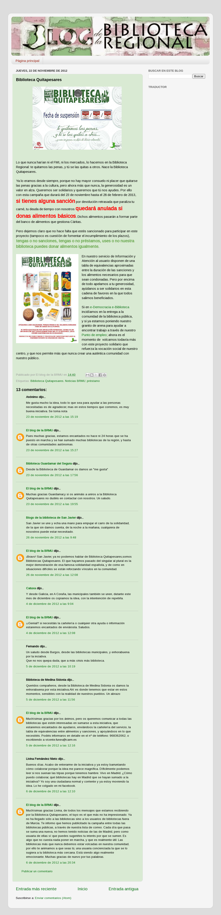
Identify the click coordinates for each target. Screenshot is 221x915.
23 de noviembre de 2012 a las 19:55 (52, 504)
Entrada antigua (123, 888)
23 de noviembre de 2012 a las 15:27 (52, 450)
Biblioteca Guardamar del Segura (49, 463)
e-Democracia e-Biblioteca (109, 307)
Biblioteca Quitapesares (47, 381)
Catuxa (31, 588)
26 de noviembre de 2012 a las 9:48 (51, 537)
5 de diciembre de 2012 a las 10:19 (50, 666)
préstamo (93, 381)
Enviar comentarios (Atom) (53, 898)
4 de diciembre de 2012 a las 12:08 (50, 633)
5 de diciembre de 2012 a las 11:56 (50, 699)
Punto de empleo (94, 335)
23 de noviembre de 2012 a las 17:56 (52, 475)
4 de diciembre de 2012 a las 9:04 (50, 603)
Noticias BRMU (75, 381)
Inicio (83, 888)
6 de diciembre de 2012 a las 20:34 (50, 862)
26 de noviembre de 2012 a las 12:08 (52, 575)
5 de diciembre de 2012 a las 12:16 (50, 745)
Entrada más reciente (36, 888)
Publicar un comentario (37, 871)
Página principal (27, 61)
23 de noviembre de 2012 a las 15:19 (52, 416)
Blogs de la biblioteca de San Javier (51, 517)
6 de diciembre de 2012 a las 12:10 (50, 791)
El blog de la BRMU (39, 430)
